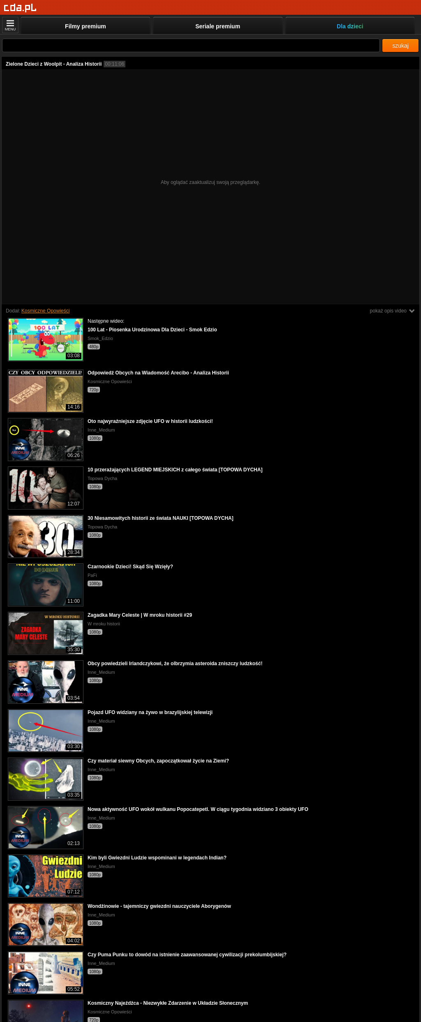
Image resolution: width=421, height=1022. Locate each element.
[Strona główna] (20, 8)
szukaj (400, 45)
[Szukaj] (191, 45)
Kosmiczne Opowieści (45, 311)
